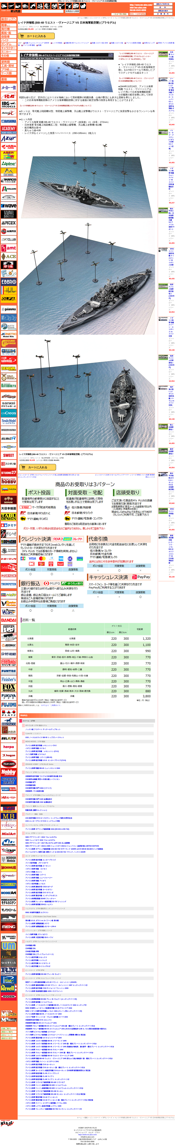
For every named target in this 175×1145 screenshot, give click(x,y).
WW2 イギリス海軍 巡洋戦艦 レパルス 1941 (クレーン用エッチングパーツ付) (53, 1011)
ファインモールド (9, 662)
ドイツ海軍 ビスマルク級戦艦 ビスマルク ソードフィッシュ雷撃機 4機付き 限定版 (55, 1035)
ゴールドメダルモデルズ (9, 377)
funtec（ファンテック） (9, 671)
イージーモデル (9, 172)
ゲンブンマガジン (9, 369)
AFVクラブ (9, 240)
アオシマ (28, 772)
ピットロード (24, 458)
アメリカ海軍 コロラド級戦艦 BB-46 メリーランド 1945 (46, 1041)
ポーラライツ (9, 764)
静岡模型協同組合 (9, 430)
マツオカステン (9, 825)
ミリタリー (37, 733)
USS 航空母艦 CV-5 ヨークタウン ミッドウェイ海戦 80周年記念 (48, 818)
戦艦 (39, 45)
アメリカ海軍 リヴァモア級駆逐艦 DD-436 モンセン (44, 1091)
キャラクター (40, 6)
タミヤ (27, 856)
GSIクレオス (9, 413)
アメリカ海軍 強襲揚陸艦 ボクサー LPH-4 (40, 926)
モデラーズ (9, 884)
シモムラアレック (9, 447)
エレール (9, 290)
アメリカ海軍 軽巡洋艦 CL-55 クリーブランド (42, 1073)
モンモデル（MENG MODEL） (9, 927)
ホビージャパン (9, 772)
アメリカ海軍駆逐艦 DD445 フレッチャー (40, 899)
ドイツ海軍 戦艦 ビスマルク (35, 754)
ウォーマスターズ (9, 214)
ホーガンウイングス (9, 755)
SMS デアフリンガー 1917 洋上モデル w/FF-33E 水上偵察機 (47, 843)
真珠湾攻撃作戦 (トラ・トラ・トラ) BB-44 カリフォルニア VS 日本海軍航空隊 (171, 549)
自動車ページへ (9, 36)
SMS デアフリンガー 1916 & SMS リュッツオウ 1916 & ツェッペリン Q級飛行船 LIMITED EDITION (62, 846)
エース (9, 256)
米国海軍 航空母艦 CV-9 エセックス (38, 1020)
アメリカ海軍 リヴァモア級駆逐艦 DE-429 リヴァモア (45, 1082)
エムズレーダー (9, 1013)
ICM (9, 96)
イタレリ (9, 189)
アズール (9, 138)
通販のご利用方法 (163, 4)
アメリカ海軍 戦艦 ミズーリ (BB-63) (38, 757)
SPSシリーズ (34, 27)
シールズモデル (9, 421)
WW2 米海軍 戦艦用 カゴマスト (37, 912)
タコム (27, 833)
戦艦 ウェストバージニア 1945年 (37, 43)
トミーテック (9, 559)
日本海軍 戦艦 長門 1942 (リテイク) (38, 788)
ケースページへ (9, 73)
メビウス (9, 867)
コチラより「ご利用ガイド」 (51, 705)
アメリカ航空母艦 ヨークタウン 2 (37, 963)
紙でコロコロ (9, 318)
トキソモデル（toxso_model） (9, 550)
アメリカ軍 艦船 (29, 45)
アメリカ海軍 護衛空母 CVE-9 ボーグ (39, 887)
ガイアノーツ (9, 309)
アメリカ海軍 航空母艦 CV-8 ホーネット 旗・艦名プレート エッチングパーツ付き (55, 1067)
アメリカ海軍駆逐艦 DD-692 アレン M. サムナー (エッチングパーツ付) (51, 999)
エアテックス (9, 223)
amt (9, 248)
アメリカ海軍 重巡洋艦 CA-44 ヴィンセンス (41, 1097)
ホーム (79, 1118)
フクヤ (9, 696)
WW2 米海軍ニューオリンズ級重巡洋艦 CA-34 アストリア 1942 (48, 1008)
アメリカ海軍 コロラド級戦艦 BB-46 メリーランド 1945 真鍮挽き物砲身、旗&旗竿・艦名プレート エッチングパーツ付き (69, 1047)
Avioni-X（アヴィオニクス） (9, 113)
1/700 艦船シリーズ (45, 930)
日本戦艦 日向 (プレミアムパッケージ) (39, 954)
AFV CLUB (29, 725)
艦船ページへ (9, 32)
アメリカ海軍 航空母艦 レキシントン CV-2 (40, 745)
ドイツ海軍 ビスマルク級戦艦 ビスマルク (40, 1032)
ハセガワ (28, 941)
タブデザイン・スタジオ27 (9, 517)
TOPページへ (8, 19)
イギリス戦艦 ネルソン (33, 872)
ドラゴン (28, 917)
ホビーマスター (9, 798)
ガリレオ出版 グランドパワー (9, 343)
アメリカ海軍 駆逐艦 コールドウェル (38, 1002)
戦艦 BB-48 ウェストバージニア (77, 43)
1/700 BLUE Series (46, 764)
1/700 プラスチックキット (49, 825)
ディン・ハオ (9, 534)
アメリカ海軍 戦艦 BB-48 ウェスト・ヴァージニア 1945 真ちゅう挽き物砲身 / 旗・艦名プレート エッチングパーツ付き (69, 1058)
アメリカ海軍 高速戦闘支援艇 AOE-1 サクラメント (44, 991)
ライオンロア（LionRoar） (9, 954)
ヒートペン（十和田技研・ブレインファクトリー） (9, 637)
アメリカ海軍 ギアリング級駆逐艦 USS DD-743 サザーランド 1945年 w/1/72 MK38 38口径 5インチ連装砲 (64, 849)
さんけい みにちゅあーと (9, 405)
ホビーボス (9, 789)
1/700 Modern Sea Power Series (44, 917)
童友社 (9, 542)
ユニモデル (9, 937)
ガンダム (47, 6)
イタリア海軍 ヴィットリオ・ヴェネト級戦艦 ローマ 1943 (46, 1017)
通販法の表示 (9, 1038)
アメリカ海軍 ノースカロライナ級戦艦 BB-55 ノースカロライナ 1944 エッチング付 (55, 1005)
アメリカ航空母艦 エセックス (36, 957)
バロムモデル (9, 612)
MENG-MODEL (31, 741)
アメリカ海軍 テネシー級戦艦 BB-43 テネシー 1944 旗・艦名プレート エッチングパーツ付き (59, 1053)
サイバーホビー (9, 396)
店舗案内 (163, 14)
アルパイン (9, 164)
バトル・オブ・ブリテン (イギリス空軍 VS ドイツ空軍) (171, 140)
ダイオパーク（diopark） (9, 500)
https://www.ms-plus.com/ (87, 1135)
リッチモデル (9, 980)
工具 (62, 6)
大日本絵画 (9, 508)
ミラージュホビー (9, 851)
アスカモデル (9, 147)
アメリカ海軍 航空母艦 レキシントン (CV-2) (42, 751)
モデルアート (9, 893)
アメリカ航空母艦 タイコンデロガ (37, 966)
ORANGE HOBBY (32, 764)
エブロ (9, 282)
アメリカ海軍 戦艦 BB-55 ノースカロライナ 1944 (43, 1014)
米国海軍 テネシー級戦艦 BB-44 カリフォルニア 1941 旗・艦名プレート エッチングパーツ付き (60, 1026)
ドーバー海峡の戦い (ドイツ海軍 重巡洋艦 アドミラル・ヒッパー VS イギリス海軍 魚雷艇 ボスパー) (171, 95)
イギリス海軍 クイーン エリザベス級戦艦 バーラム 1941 (46, 1103)
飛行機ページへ (9, 29)
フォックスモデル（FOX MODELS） (9, 688)
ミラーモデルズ (9, 859)
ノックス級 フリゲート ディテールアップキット (43, 729)
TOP (10, 11)
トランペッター (31, 930)
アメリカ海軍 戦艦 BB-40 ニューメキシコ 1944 (42, 768)
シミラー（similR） (9, 438)
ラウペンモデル (9, 971)
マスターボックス (9, 817)
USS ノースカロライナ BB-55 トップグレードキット (44, 737)
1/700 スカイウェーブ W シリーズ (48, 995)
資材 (69, 6)
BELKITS (9, 738)
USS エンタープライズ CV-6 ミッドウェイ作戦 (42, 821)
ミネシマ (9, 842)
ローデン (9, 996)
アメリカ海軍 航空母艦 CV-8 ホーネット (40, 1064)
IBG (9, 104)
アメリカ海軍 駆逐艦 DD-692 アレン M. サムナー (43, 974)
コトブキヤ (9, 385)
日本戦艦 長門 (30, 782)
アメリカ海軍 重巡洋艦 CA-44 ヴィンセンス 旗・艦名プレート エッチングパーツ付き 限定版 (59, 1100)
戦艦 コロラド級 (117, 43)
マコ (9, 808)
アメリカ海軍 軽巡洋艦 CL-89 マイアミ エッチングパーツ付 (47, 1079)
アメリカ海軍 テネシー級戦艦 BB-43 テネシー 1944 (44, 1050)
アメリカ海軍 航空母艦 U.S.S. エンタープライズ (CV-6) (45, 760)
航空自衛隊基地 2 (171, 451)
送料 (163, 7)
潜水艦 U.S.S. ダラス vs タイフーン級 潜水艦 (42, 920)
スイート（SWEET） (9, 455)
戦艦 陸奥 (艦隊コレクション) (36, 810)
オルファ (9, 299)
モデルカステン (9, 901)
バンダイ (9, 620)
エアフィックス (9, 231)
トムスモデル (30, 908)
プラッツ (9, 713)
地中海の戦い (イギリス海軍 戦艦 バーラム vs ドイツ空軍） (171, 396)
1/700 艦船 (41, 741)
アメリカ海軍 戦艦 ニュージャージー (38, 878)
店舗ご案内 (9, 1028)
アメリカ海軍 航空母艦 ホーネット (38, 866)
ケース (76, 6)
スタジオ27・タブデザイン (9, 472)
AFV (9, 25)
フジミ (9, 705)
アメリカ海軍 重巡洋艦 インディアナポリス (41, 896)
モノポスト (9, 918)
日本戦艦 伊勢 (30, 945)
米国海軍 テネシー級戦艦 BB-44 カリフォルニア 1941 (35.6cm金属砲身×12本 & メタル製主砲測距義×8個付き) (65, 1029)
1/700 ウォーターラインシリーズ (45, 772)
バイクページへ (9, 40)
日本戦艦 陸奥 (30, 785)
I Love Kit (28, 733)
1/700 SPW (40, 970)
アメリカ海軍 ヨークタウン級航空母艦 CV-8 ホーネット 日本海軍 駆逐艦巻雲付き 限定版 (57, 1070)
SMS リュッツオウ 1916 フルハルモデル (40, 840)
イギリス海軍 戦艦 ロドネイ (35, 748)
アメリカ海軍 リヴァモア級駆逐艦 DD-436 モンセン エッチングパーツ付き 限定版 (55, 1094)
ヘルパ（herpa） (9, 747)
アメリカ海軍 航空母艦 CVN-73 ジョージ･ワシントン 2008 (46, 988)
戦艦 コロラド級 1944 (100, 43)
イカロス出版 (9, 180)
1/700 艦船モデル (40, 725)
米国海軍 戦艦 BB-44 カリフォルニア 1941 (41, 1023)
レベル (9, 988)
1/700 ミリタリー (37, 833)
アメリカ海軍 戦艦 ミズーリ (35, 875)
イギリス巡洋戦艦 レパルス (35, 884)
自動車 (25, 6)
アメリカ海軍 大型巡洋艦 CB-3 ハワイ (39, 937)
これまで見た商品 (119, 14)
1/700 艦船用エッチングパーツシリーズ (50, 908)
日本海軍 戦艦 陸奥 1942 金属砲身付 (38, 802)
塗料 (54, 6)
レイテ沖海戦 (57, 43)
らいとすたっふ (9, 963)
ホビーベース (9, 781)
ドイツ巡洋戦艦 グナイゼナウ (36, 863)
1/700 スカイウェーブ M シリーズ (48, 978)
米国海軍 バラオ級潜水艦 (34, 791)
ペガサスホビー (9, 730)
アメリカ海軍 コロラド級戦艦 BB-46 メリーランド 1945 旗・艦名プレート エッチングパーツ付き (61, 1044)
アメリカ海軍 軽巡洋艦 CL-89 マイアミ (39, 1076)
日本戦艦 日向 (30, 948)
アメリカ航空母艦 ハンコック (36, 960)
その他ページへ (9, 55)
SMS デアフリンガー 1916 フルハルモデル (41, 837)
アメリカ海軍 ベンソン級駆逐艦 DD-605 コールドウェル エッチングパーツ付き (54, 1088)
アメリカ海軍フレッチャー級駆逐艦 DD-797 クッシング (45, 902)
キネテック (9, 335)
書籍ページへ (9, 79)
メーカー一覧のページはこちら (9, 87)
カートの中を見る (138, 14)
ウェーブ (9, 206)
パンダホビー (9, 629)
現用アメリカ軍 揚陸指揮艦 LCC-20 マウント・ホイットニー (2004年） (51, 982)
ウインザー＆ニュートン (9, 197)
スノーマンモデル (31, 825)
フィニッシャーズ (9, 679)
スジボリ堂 (9, 464)
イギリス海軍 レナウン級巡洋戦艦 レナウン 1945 (43, 1106)
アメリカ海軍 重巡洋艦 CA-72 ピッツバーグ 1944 (43, 1038)
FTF (9, 265)
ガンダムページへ (9, 44)
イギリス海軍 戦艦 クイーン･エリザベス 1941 (42, 1061)
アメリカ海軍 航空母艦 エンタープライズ (40, 860)
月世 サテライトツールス (9, 360)
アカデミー (29, 814)
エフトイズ (9, 273)
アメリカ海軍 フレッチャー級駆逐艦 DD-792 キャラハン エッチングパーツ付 (53, 1109)
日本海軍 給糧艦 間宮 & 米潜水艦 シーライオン (42, 779)
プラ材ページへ (9, 69)
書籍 (83, 6)
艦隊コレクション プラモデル (43, 806)
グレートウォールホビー (9, 352)
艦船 (86, 1118)
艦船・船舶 (38, 814)
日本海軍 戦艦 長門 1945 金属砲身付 (38, 799)
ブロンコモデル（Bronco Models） (9, 722)
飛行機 (11, 6)
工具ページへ (9, 65)
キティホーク (9, 326)
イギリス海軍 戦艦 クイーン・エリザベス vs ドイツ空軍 (171, 327)
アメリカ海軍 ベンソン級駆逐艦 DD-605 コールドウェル (46, 1085)
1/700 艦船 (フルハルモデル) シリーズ (47, 795)
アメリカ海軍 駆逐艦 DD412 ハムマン (39, 904)
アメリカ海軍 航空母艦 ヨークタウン (38, 890)
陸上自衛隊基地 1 (171, 427)
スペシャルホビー (9, 481)
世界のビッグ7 (149, 43)
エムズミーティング (9, 1019)
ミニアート (9, 834)
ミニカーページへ (9, 52)
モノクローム (9, 910)
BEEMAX (9, 646)
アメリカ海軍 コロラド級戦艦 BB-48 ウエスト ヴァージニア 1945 (49, 1056)
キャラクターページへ (9, 48)
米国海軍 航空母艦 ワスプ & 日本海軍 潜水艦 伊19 (43, 776)
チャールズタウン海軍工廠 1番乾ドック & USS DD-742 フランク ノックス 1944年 (55, 852)
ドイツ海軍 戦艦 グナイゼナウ (36, 934)
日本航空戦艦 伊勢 (32, 951)
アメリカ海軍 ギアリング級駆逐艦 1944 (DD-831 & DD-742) (47, 829)
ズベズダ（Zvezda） (9, 489)
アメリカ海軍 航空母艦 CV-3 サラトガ (39, 893)
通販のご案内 (9, 1031)
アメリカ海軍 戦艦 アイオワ (35, 881)
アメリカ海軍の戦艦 (133, 43)
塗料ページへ (9, 61)
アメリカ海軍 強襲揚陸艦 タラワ (37, 923)
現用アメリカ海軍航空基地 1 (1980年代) (171, 291)
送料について (9, 1035)
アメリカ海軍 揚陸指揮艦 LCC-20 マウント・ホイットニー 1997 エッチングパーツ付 (56, 985)
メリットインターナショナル (9, 876)
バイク (33, 6)
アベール (9, 155)
